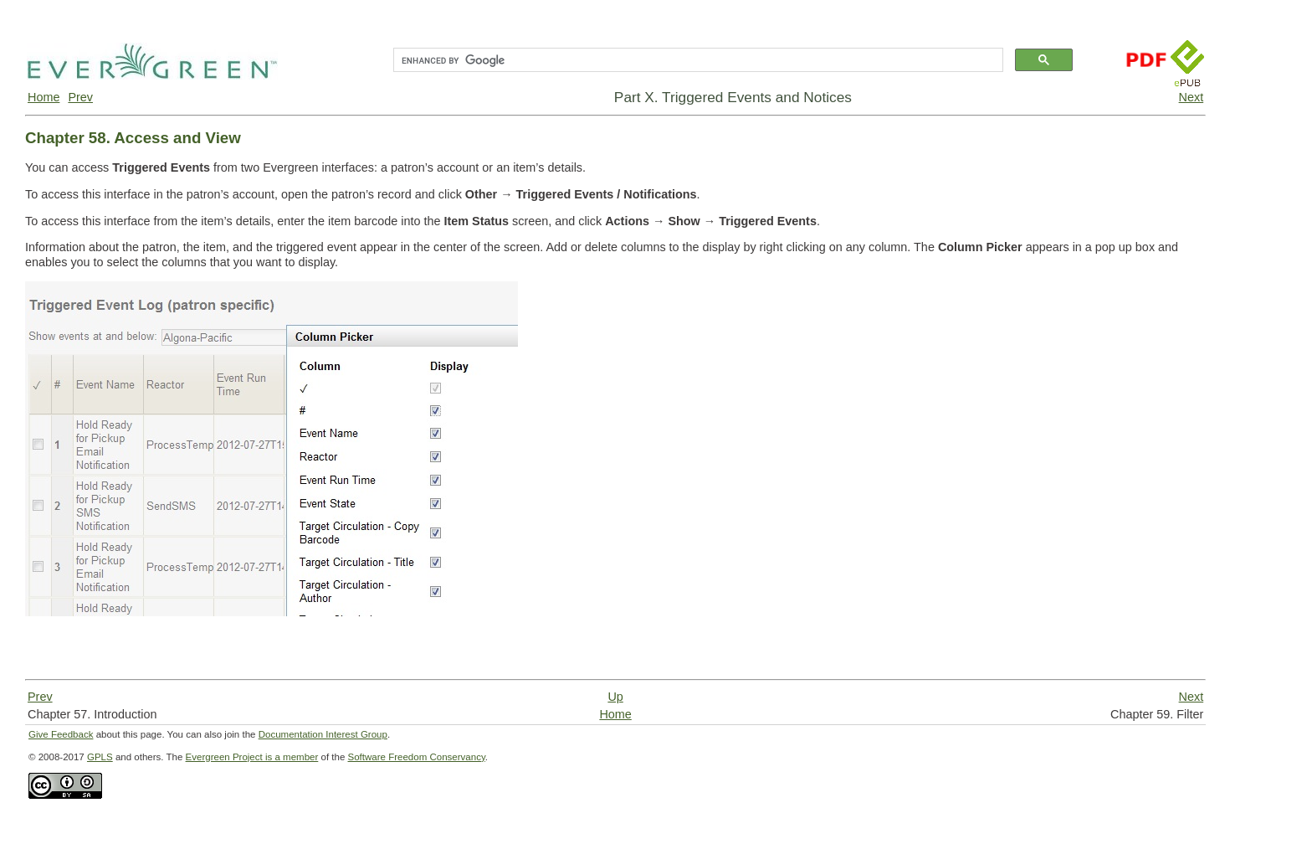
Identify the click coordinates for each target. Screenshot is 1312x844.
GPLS (100, 757)
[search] (697, 60)
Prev (80, 97)
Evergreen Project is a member (252, 757)
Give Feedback (60, 734)
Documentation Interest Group (323, 734)
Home (43, 97)
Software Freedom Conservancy (416, 757)
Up (615, 696)
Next (1191, 97)
